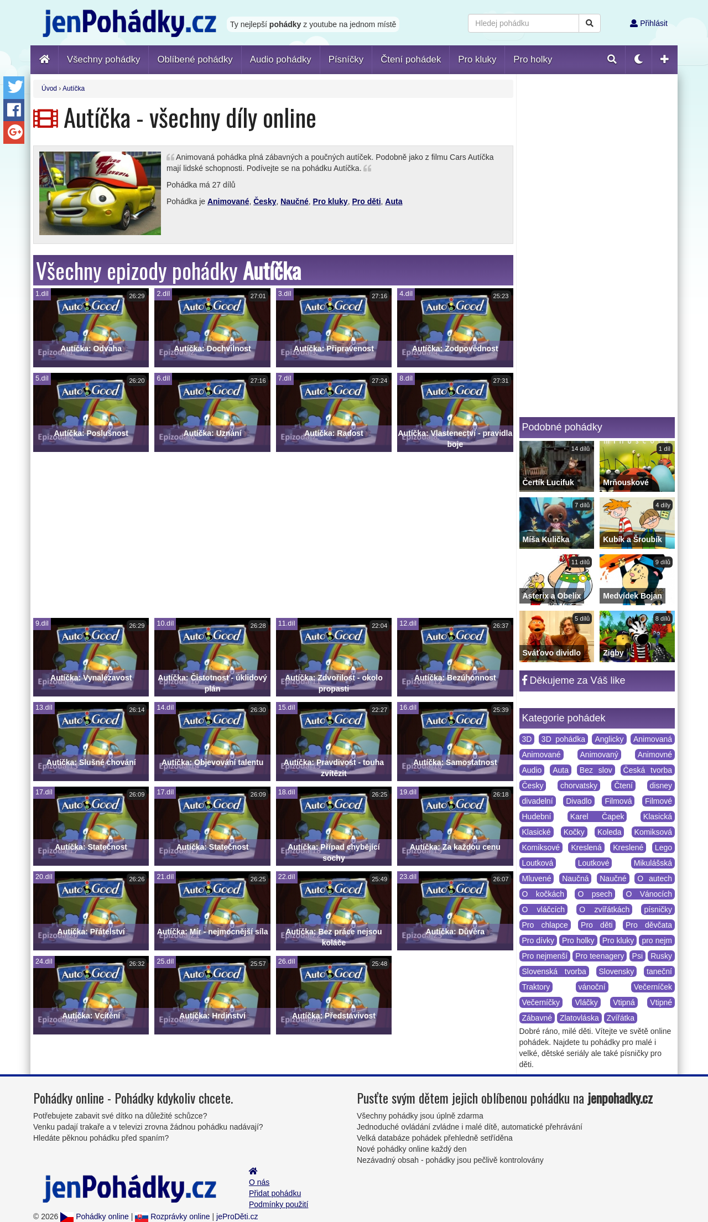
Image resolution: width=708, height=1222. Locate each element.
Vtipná (624, 1002)
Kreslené (628, 847)
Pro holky (578, 940)
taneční (659, 971)
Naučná (575, 878)
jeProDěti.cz (237, 1216)
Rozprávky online (172, 1216)
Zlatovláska (579, 1017)
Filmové (658, 801)
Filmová (618, 801)
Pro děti (366, 201)
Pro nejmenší (545, 955)
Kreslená (586, 847)
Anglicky (609, 739)
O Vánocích (649, 894)
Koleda (609, 832)
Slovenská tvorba (554, 971)
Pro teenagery (599, 955)
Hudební (536, 816)
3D (527, 739)
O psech (594, 894)
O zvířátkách (604, 909)
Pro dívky (538, 940)
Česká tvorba (647, 770)
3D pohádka (563, 739)
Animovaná (652, 739)
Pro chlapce (545, 925)
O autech (654, 878)
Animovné (655, 754)
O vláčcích (543, 909)
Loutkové (594, 863)
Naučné (294, 201)
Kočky (574, 832)
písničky (658, 909)
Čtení (623, 785)
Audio (532, 770)
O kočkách (543, 894)
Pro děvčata (649, 925)
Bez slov (596, 770)
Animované (228, 201)
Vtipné (661, 1002)
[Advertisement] (273, 534)
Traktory (536, 986)
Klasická (657, 816)
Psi (637, 955)
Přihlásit (649, 23)
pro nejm (657, 940)
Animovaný (599, 754)
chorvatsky (578, 785)
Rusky (661, 955)
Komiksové (541, 847)
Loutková (538, 863)
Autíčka (74, 88)
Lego (663, 847)
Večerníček (653, 986)
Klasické (536, 832)
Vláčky (586, 1002)
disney (661, 785)
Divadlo (579, 801)
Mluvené (536, 878)
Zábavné (537, 1017)
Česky (264, 201)
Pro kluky (330, 201)
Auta (393, 201)
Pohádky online (94, 1216)
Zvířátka (621, 1017)
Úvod (49, 88)
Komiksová (653, 832)
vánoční (592, 986)
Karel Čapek (597, 816)
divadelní (537, 801)
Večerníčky (541, 1002)
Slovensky (616, 971)
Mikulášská (653, 863)
